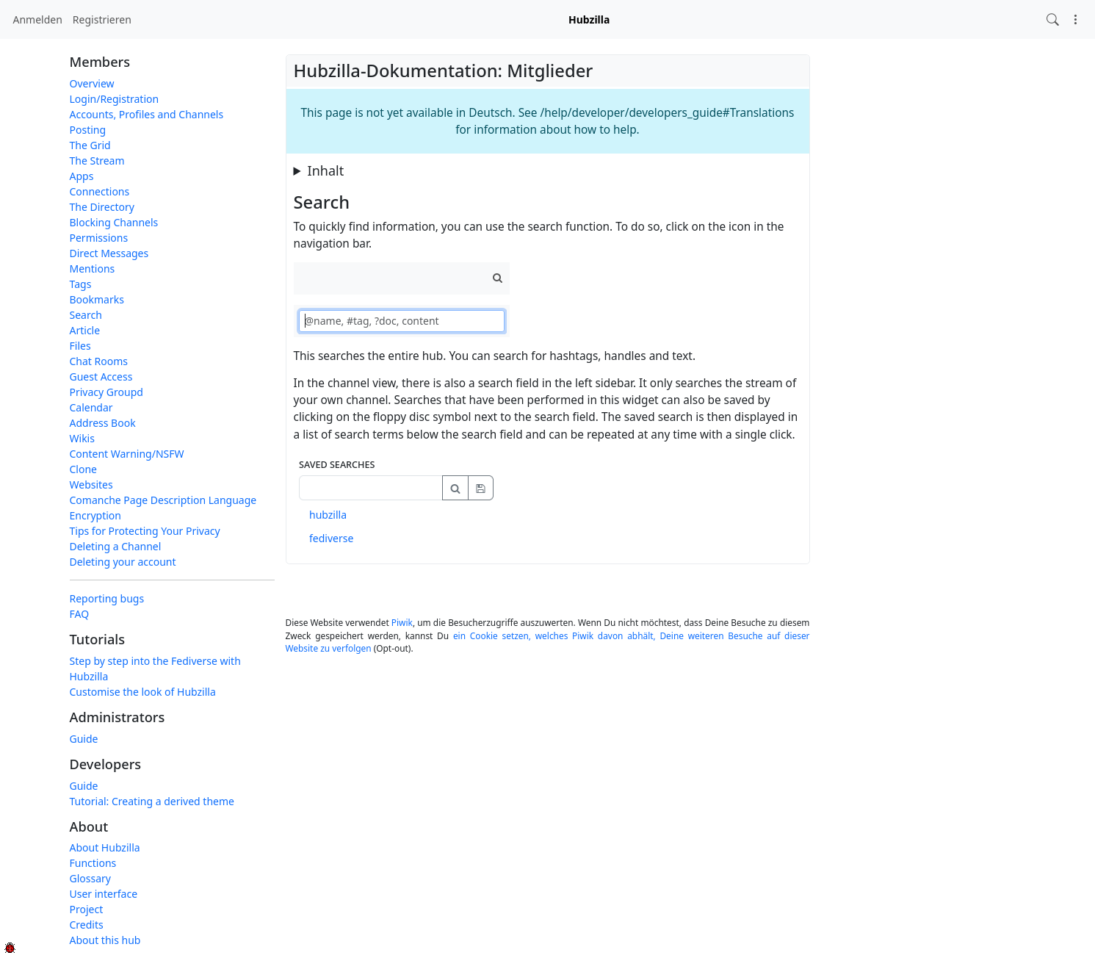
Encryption (95, 515)
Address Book (103, 423)
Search (86, 315)
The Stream (97, 161)
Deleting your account (123, 562)
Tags (81, 284)
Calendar (91, 407)
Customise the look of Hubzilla (143, 692)
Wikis (82, 438)
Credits (87, 925)
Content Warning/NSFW (127, 454)
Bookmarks (97, 299)
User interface (104, 894)
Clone (83, 469)
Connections (100, 191)
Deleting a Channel (116, 546)
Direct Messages (109, 253)
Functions (93, 863)
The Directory (102, 207)
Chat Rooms (99, 361)
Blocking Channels (114, 222)
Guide (84, 739)
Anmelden (37, 19)
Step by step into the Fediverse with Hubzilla (155, 668)
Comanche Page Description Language (163, 500)
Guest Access (101, 376)
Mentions (92, 268)
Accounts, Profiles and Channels (147, 114)
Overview (92, 83)
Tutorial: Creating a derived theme (152, 801)
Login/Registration (114, 99)
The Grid (90, 145)
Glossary (90, 878)
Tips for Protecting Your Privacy (145, 531)
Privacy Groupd (106, 392)
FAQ (80, 614)
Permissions (99, 238)
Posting (88, 130)
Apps (82, 176)
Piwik (402, 622)
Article (85, 330)
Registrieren (102, 19)
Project (87, 909)
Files (80, 346)
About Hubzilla (105, 847)
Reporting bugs (107, 598)
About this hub (105, 940)
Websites (91, 484)
